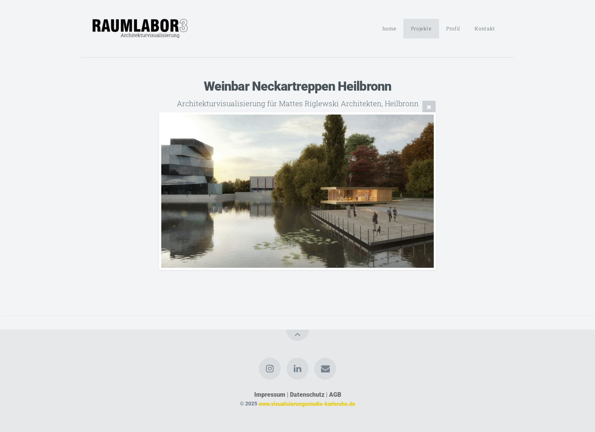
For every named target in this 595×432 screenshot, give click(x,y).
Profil (453, 28)
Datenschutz (307, 394)
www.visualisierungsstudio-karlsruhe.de (306, 404)
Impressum (269, 394)
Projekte (421, 28)
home (389, 28)
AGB (335, 394)
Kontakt (485, 28)
